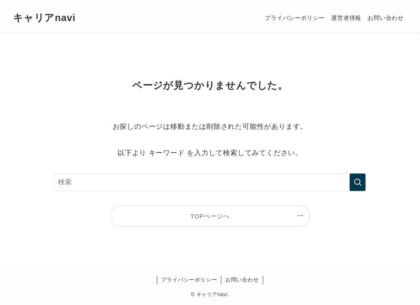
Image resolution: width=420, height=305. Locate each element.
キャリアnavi (44, 18)
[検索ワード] (210, 182)
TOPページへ (210, 216)
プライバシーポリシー (189, 280)
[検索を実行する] (357, 182)
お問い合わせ (242, 280)
